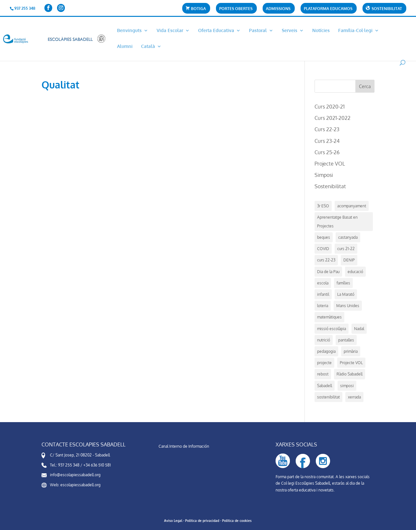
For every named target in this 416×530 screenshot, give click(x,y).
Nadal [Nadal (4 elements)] (359, 328)
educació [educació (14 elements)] (355, 271)
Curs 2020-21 (330, 106)
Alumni (125, 46)
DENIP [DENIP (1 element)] (349, 260)
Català (148, 46)
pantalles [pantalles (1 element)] (346, 340)
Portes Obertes (236, 9)
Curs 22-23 (327, 129)
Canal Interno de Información (184, 446)
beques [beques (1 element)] (323, 237)
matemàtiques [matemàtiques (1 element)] (329, 317)
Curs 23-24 (327, 141)
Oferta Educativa (216, 30)
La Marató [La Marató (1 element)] (345, 294)
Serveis (289, 30)
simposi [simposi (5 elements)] (347, 385)
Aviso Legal (173, 521)
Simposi (324, 175)
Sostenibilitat (330, 186)
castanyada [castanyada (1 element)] (348, 237)
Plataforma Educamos (328, 9)
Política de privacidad (202, 521)
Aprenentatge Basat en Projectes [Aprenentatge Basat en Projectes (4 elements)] (337, 221)
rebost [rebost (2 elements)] (322, 374)
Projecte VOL (330, 163)
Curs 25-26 (327, 152)
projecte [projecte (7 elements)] (324, 362)
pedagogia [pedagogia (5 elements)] (326, 351)
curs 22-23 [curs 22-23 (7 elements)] (326, 260)
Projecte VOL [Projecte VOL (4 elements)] (351, 362)
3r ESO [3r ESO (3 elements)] (323, 205)
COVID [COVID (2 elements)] (323, 248)
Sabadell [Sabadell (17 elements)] (324, 385)
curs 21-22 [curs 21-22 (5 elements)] (346, 248)
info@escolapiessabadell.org (75, 474)
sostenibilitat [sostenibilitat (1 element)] (328, 397)
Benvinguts (129, 30)
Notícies (321, 30)
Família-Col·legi (355, 30)
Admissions (278, 9)
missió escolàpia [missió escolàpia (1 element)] (331, 328)
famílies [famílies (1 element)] (343, 283)
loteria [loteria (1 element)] (322, 305)
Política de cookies (237, 521)
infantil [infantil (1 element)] (323, 294)
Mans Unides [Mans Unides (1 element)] (347, 305)
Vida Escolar (170, 30)
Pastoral (258, 30)
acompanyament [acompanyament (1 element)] (351, 205)
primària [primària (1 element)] (351, 351)
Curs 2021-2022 (333, 118)
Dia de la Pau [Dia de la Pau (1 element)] (328, 271)
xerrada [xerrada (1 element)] (354, 397)
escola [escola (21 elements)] (322, 283)
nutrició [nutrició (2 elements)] (323, 340)
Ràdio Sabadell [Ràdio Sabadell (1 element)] (350, 374)
